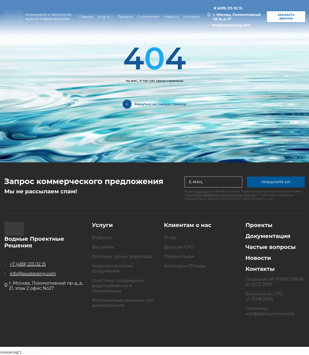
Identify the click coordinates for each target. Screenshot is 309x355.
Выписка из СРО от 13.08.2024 (264, 296)
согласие (202, 191)
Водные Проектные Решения (34, 242)
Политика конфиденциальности (270, 311)
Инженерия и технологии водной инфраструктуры (49, 17)
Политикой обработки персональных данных (220, 195)
